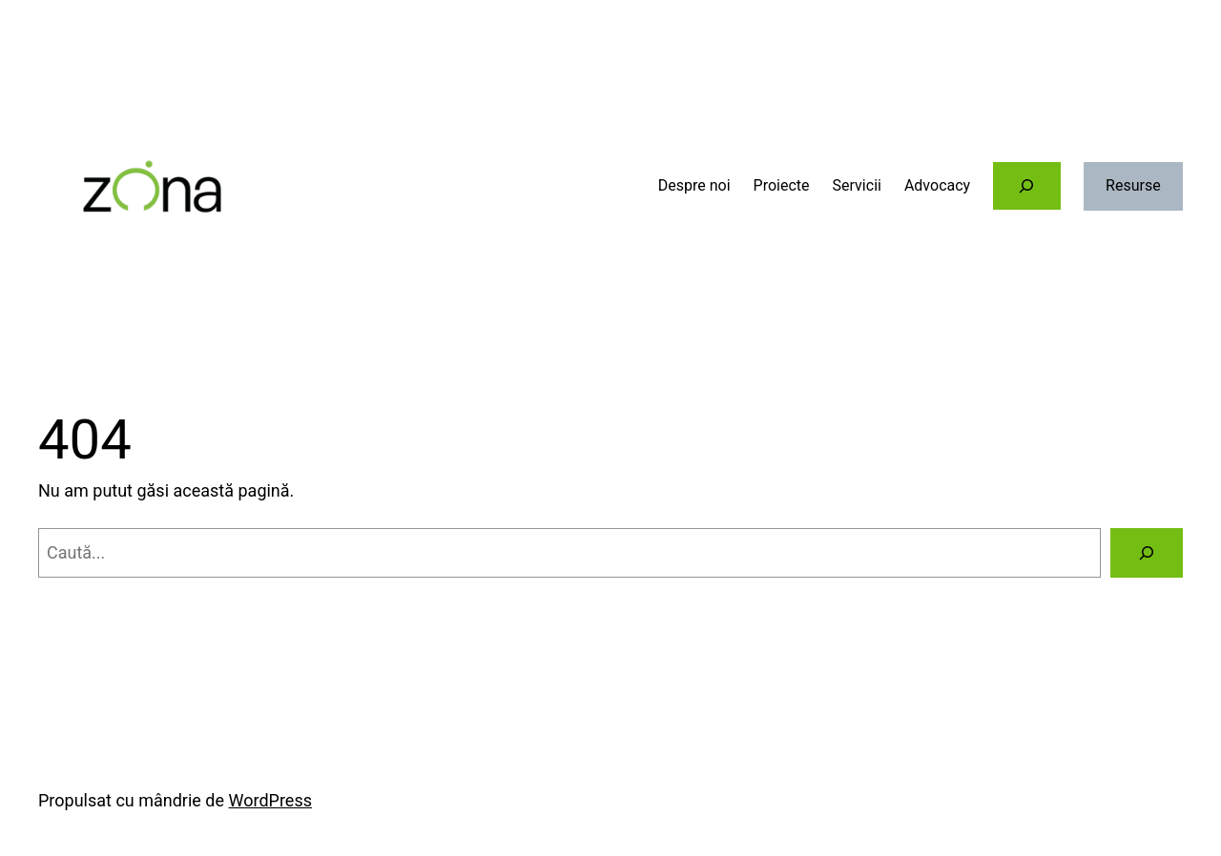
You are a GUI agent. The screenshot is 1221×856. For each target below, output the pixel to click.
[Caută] (1146, 553)
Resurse (1133, 185)
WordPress (270, 800)
